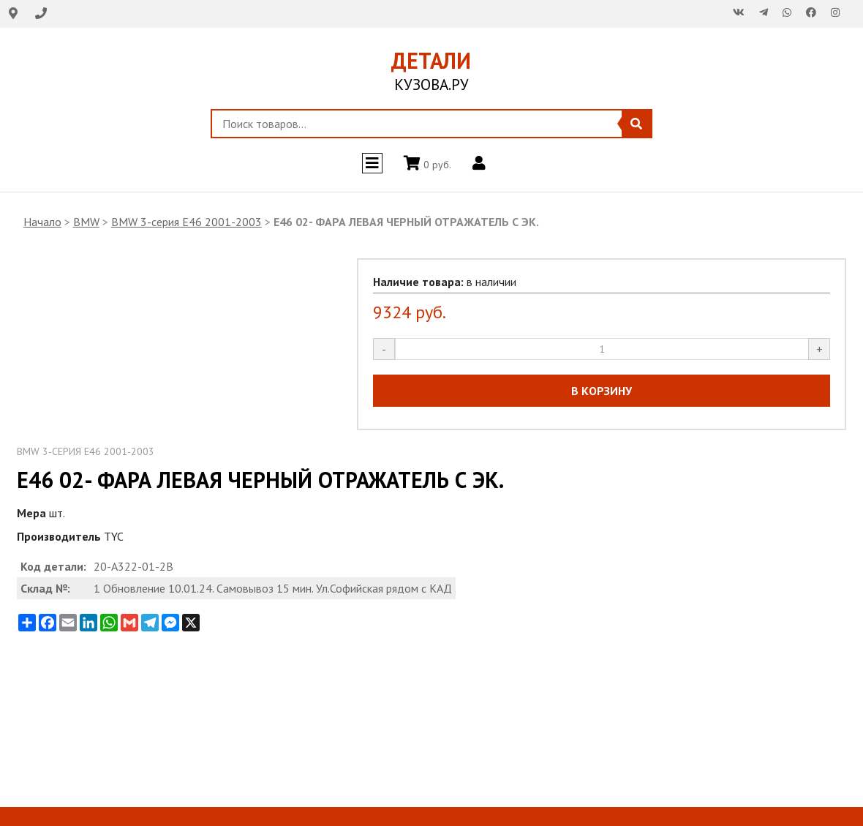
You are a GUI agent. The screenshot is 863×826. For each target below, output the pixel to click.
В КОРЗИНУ (601, 390)
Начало (42, 221)
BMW (86, 221)
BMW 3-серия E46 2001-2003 (186, 221)
